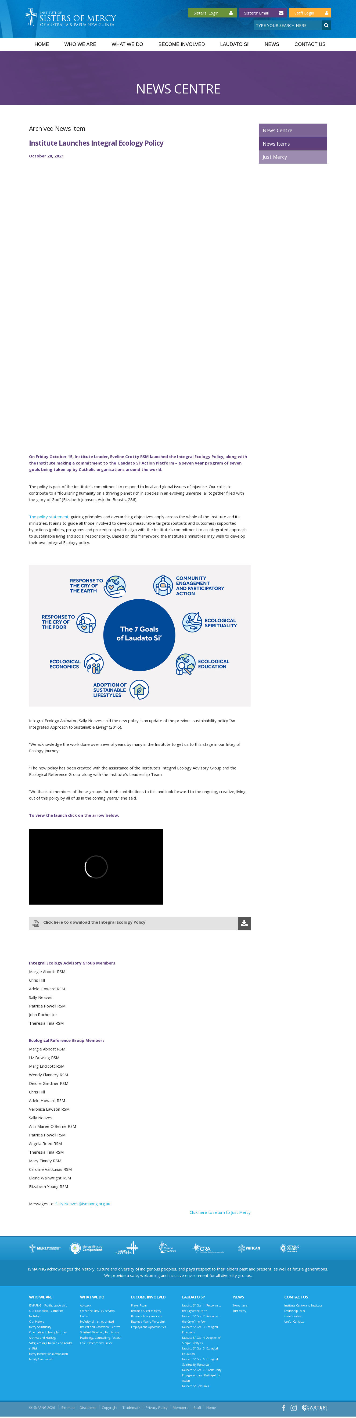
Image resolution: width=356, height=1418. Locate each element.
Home (41, 44)
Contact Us (309, 44)
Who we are (80, 44)
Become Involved (182, 44)
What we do (127, 44)
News (272, 44)
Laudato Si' (234, 44)
